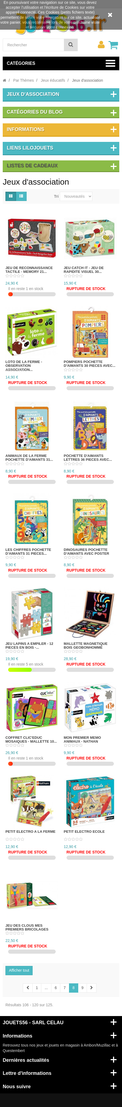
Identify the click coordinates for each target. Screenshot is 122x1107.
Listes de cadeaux (32, 165)
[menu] (101, 45)
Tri (56, 196)
